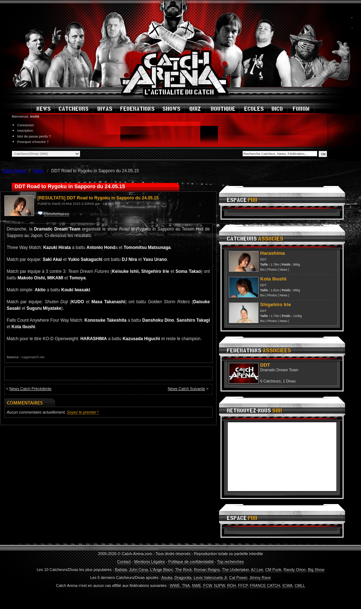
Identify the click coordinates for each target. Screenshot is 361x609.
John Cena (138, 569)
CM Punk (273, 569)
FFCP (243, 585)
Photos (272, 269)
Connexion (25, 125)
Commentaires (56, 214)
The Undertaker (235, 569)
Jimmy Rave (260, 577)
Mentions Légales (149, 561)
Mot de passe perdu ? (34, 136)
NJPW (219, 585)
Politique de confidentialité (191, 561)
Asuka (166, 577)
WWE (175, 585)
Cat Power (238, 577)
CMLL (300, 585)
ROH (231, 585)
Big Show (316, 569)
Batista (121, 569)
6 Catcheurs (270, 381)
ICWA (287, 585)
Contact (124, 561)
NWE (196, 585)
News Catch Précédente (30, 388)
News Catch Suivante (186, 388)
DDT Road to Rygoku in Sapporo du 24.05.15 (113, 197)
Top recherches (230, 561)
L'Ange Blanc (161, 569)
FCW (207, 585)
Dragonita (183, 577)
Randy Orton (295, 569)
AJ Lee (257, 569)
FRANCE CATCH (265, 585)
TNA (186, 585)
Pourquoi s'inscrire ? (33, 142)
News (283, 269)
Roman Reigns (207, 569)
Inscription (25, 130)
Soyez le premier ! (82, 412)
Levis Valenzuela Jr (210, 577)
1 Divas (289, 381)
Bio (262, 269)
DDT (263, 259)
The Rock (183, 569)
